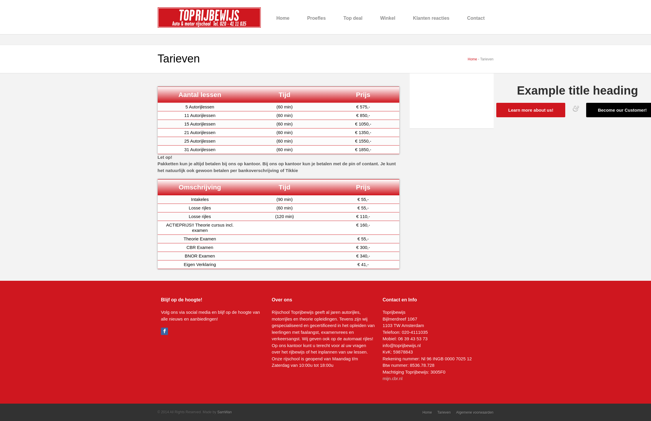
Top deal (352, 18)
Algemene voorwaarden (475, 412)
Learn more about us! (530, 110)
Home (282, 18)
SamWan (224, 412)
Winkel (387, 18)
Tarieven (444, 412)
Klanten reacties (431, 18)
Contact (476, 18)
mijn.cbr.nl (393, 378)
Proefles (316, 18)
